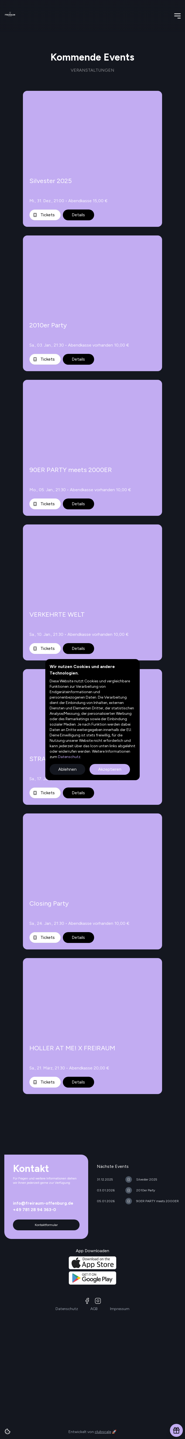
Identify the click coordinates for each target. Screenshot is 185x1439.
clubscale (103, 1432)
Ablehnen (67, 769)
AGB (94, 1309)
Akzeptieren (109, 769)
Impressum (119, 1309)
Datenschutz (68, 757)
